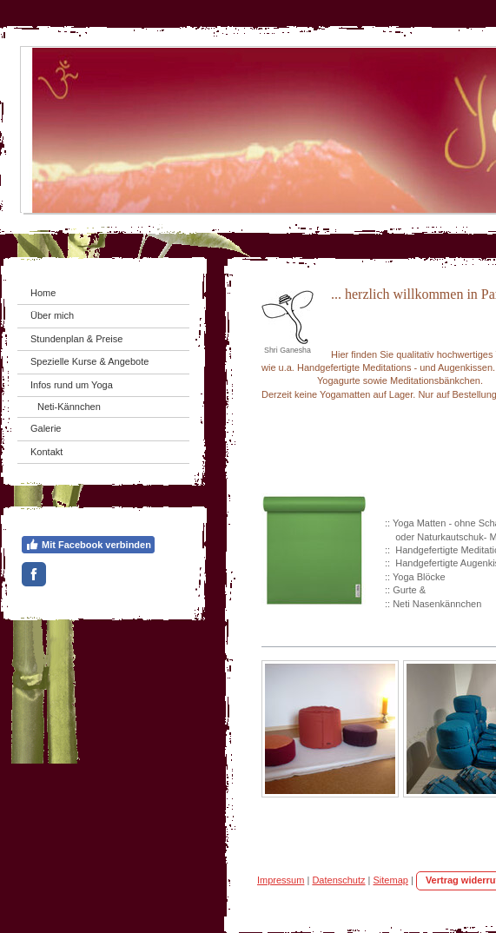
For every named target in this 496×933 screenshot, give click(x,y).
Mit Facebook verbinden (88, 545)
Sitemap (391, 880)
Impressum (280, 880)
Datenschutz (338, 880)
